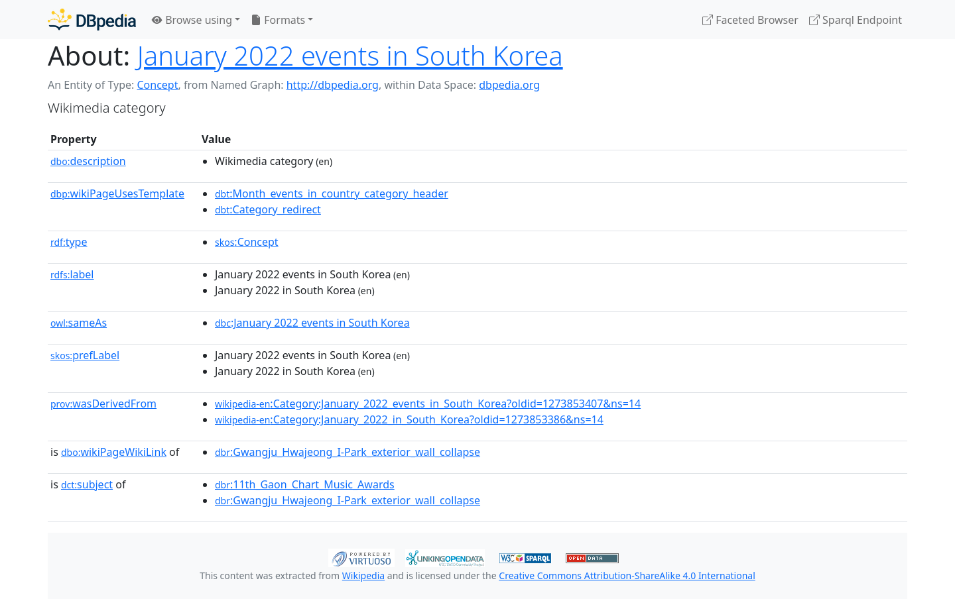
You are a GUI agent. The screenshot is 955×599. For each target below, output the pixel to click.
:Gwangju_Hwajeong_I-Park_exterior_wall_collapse (347, 452)
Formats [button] (278, 20)
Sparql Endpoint (855, 20)
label (72, 274)
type (69, 242)
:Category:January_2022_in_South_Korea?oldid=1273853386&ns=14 (409, 419)
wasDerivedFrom (103, 403)
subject (87, 484)
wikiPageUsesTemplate (117, 193)
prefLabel (84, 355)
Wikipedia (363, 575)
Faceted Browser (750, 20)
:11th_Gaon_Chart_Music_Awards (305, 484)
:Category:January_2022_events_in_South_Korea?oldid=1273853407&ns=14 (428, 403)
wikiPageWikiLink (113, 452)
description (88, 161)
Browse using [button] (192, 20)
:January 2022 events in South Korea (312, 322)
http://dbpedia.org (332, 85)
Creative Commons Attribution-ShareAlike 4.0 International (627, 575)
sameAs (78, 322)
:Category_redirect (268, 209)
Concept (157, 85)
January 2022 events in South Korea (350, 55)
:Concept (247, 242)
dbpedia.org (509, 85)
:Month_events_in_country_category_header (331, 193)
